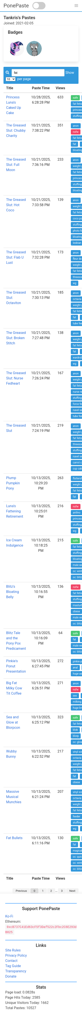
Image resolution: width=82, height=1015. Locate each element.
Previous (21, 890)
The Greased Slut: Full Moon (16, 164)
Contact (11, 961)
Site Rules (13, 950)
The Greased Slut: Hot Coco (16, 205)
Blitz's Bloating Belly (12, 591)
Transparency (15, 971)
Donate (10, 976)
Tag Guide (13, 966)
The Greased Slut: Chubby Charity (16, 130)
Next (72, 890)
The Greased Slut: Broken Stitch (16, 338)
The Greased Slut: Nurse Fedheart (16, 378)
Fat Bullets (14, 838)
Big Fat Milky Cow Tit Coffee (14, 688)
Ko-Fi (9, 916)
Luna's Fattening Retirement (14, 511)
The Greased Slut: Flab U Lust (16, 257)
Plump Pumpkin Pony (13, 483)
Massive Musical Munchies (13, 796)
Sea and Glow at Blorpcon (13, 722)
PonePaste (16, 6)
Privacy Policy (16, 955)
